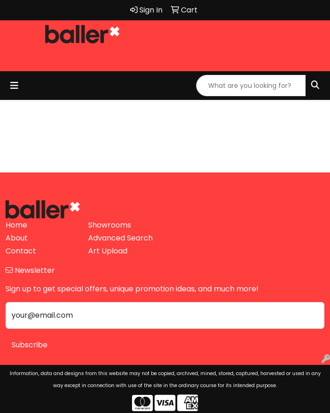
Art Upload (107, 251)
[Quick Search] (251, 85)
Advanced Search (120, 238)
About (17, 238)
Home (16, 225)
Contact (21, 251)
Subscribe (30, 344)
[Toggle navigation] (14, 85)
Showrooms (109, 225)
